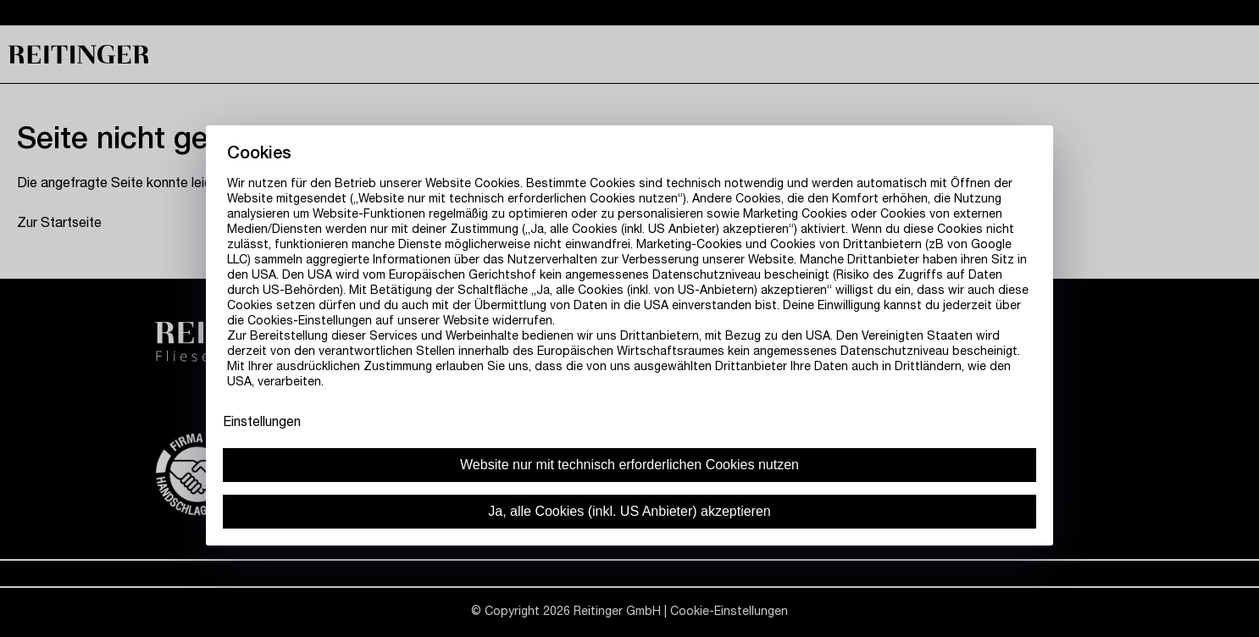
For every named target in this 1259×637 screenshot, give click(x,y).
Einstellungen (262, 423)
